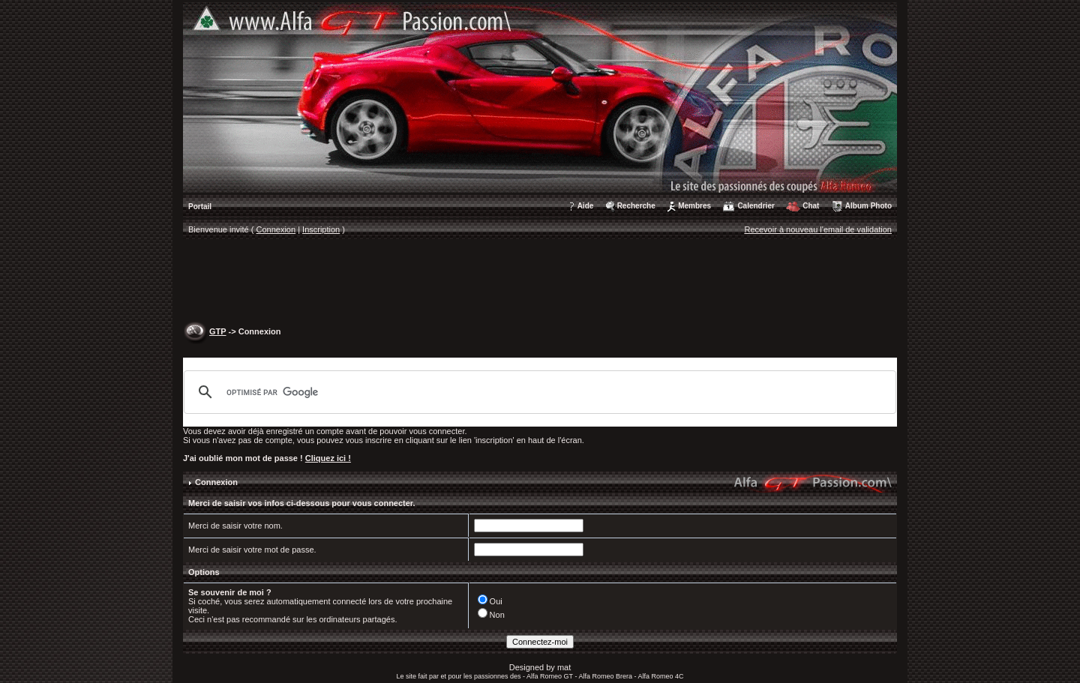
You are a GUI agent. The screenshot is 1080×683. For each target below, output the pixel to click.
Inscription (321, 229)
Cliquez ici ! (328, 458)
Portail (200, 206)
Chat (810, 206)
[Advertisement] (540, 282)
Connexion (276, 229)
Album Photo (868, 206)
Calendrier (755, 206)
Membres (694, 206)
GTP (217, 331)
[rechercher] (537, 392)
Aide (586, 206)
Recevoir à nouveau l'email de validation (818, 229)
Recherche (636, 206)
